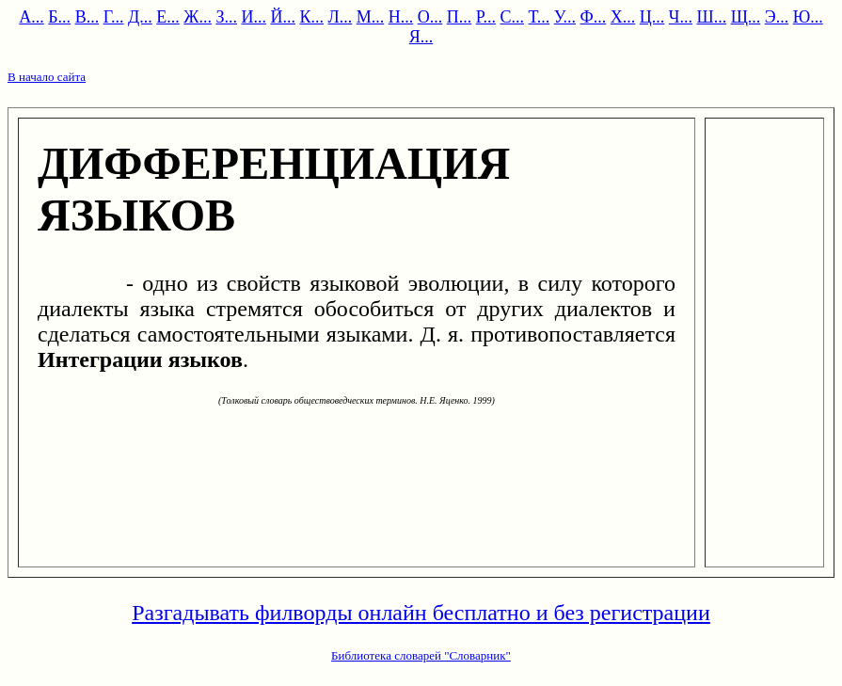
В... (87, 17)
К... (311, 17)
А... (31, 17)
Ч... (680, 17)
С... (512, 17)
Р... (486, 17)
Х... (623, 17)
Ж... (197, 17)
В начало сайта (47, 77)
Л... (340, 17)
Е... (168, 17)
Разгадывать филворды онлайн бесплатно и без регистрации (421, 612)
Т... (539, 17)
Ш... (711, 17)
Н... (401, 17)
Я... (421, 36)
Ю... (808, 17)
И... (253, 17)
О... (430, 17)
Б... (59, 17)
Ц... (652, 17)
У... (565, 17)
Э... (776, 17)
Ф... (593, 17)
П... (459, 17)
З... (226, 17)
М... (371, 17)
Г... (113, 17)
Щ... (746, 17)
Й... (282, 17)
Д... (140, 17)
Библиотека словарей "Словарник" (421, 655)
